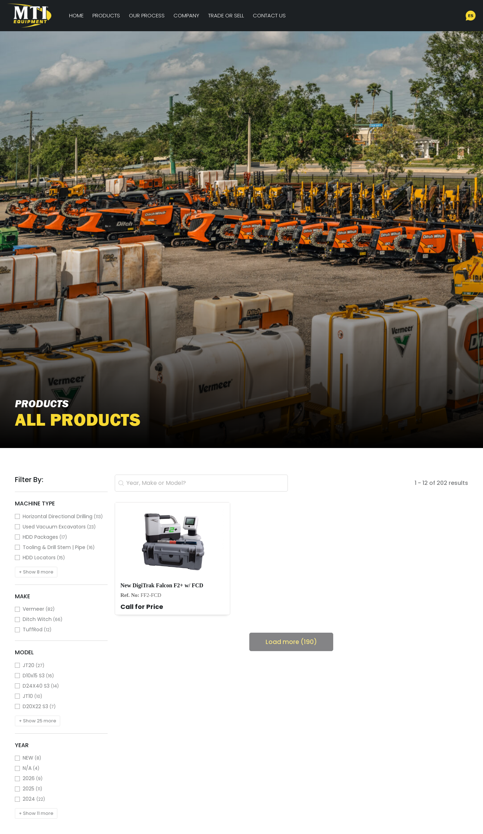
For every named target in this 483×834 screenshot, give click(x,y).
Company (186, 15)
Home (76, 15)
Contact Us (269, 15)
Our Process (147, 15)
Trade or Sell (226, 15)
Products (106, 15)
